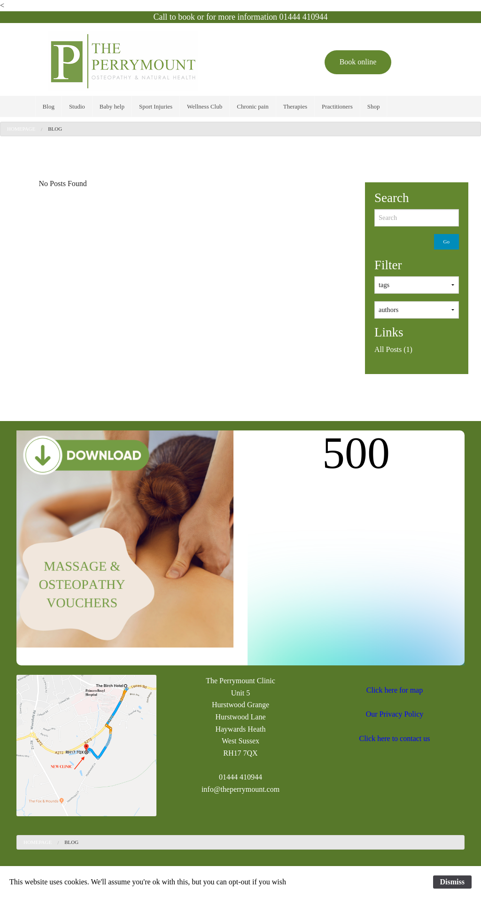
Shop (373, 106)
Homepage (21, 129)
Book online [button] (358, 62)
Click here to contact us (394, 738)
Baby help (112, 106)
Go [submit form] (446, 241)
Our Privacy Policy (395, 714)
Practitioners (337, 106)
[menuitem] (49, 106)
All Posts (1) (393, 349)
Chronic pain (253, 106)
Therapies (295, 106)
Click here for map (394, 690)
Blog (48, 106)
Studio (77, 106)
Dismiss (452, 882)
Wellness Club (204, 106)
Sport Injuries (155, 106)
